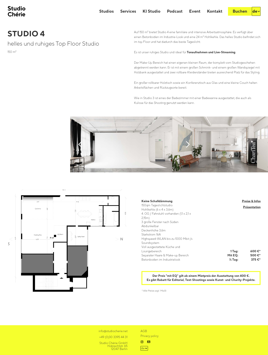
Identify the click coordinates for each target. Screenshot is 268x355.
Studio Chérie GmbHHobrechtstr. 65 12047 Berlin (113, 346)
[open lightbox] (67, 244)
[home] (16, 11)
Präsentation (252, 207)
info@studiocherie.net (113, 331)
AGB (144, 331)
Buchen (240, 11)
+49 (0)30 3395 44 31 (113, 337)
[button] (256, 11)
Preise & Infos (251, 201)
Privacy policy (150, 336)
